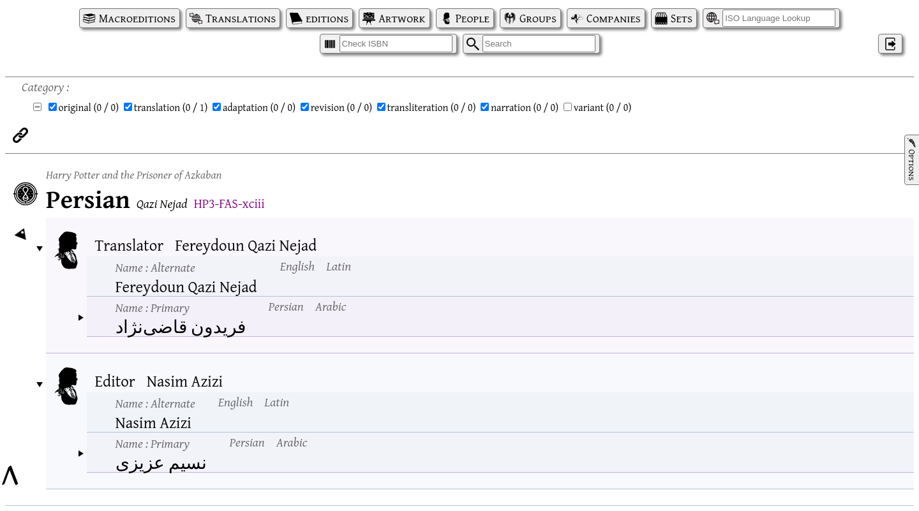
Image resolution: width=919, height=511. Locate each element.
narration (524, 107)
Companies (614, 18)
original (89, 107)
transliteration (431, 107)
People (472, 18)
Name (155, 267)
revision (341, 107)
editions (327, 18)
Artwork (401, 18)
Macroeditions (137, 18)
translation (171, 107)
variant (603, 107)
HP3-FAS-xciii (229, 203)
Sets (681, 18)
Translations (240, 18)
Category (43, 86)
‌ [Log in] (890, 44)
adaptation (259, 107)
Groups (538, 18)
